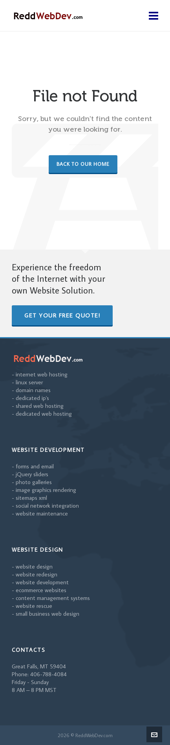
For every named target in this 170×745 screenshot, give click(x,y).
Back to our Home (83, 164)
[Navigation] (153, 15)
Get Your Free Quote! (62, 315)
